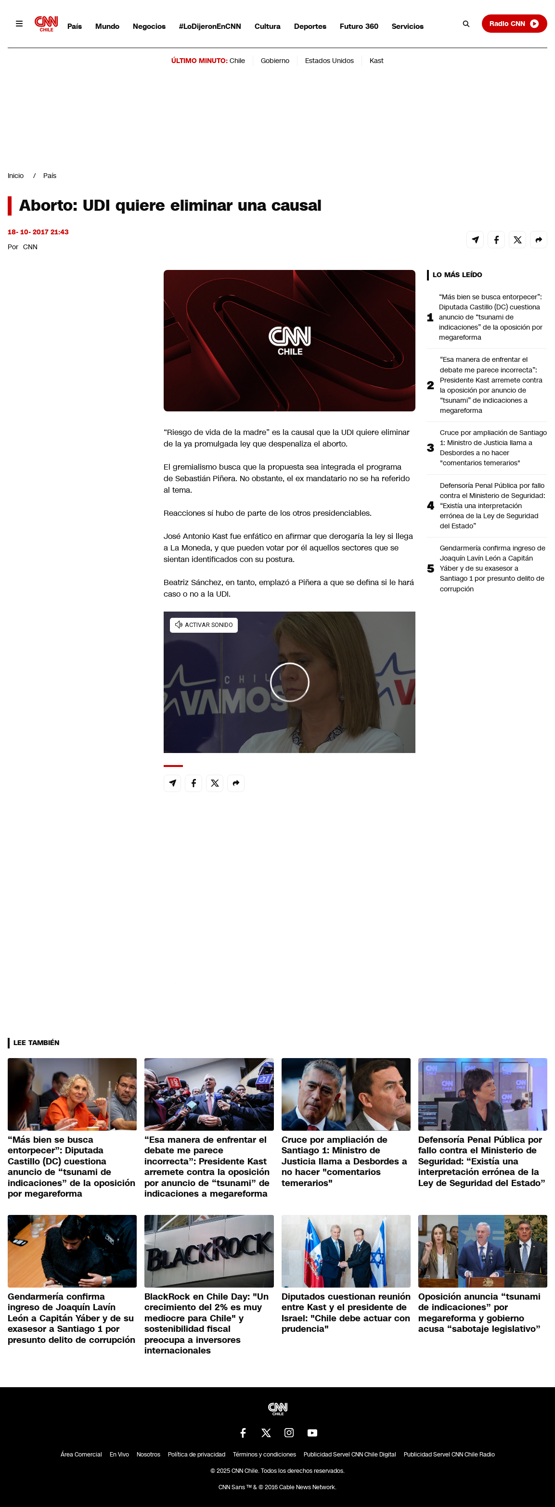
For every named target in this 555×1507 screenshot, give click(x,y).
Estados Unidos (329, 60)
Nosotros (148, 1454)
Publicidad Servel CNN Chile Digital (350, 1454)
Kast (377, 60)
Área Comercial (81, 1454)
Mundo (107, 26)
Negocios (149, 26)
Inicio (16, 175)
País (74, 26)
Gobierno (275, 60)
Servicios (408, 26)
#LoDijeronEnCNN (210, 26)
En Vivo (119, 1454)
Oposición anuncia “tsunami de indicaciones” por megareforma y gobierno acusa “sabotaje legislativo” (479, 1313)
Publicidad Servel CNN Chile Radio (449, 1454)
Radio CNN (515, 23)
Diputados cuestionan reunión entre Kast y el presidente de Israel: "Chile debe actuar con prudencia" (346, 1313)
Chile (237, 60)
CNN (30, 247)
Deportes (310, 26)
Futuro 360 (359, 26)
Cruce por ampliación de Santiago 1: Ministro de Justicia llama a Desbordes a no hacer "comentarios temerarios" (493, 448)
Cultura (268, 26)
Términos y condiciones (264, 1454)
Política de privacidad (196, 1454)
